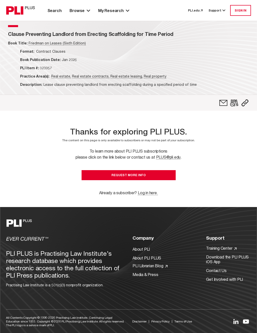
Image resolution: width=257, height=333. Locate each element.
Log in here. (148, 192)
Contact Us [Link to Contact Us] (216, 270)
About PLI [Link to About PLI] (141, 249)
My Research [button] (113, 10)
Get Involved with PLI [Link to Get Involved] (224, 279)
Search (54, 10)
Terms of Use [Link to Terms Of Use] (183, 321)
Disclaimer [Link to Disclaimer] (139, 321)
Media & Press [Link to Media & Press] (145, 274)
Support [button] (217, 10)
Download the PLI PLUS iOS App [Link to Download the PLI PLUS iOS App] (227, 259)
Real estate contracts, (90, 76)
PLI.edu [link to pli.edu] (195, 10)
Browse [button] (80, 10)
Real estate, (61, 76)
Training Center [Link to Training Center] (221, 248)
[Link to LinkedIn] (236, 321)
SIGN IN (240, 10)
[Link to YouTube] (246, 321)
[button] (245, 103)
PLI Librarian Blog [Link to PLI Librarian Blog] (150, 265)
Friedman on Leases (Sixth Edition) (57, 43)
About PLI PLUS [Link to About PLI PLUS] (147, 257)
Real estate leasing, (126, 76)
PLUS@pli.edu (168, 157)
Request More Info (128, 175)
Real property (155, 76)
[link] (223, 103)
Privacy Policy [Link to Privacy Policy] (160, 321)
